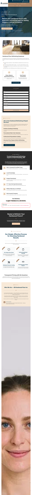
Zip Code (5, 98)
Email (4, 93)
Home (2, 32)
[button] (3, 47)
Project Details (5, 105)
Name (4, 91)
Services (5, 100)
